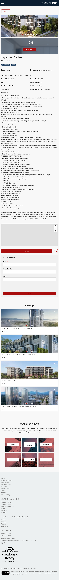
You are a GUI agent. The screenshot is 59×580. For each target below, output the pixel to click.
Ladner (3, 508)
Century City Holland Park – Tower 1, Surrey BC (19, 406)
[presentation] (16, 288)
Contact (3, 493)
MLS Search (5, 482)
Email (5, 276)
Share (27, 251)
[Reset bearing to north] (55, 231)
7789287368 (7, 533)
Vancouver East (6, 502)
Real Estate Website (23, 568)
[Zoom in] (55, 226)
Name (5, 262)
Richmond (4, 510)
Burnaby (3, 512)
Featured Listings (6, 480)
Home (3, 478)
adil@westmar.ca (10, 538)
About (3, 490)
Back (5, 11)
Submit (29, 293)
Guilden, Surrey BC (9, 381)
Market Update (5, 488)
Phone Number (7, 269)
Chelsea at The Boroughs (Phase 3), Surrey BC (18, 355)
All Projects (4, 526)
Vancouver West (6, 504)
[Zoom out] (55, 228)
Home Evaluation (6, 484)
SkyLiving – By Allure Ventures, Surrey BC (17, 329)
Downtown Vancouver (7, 506)
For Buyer (4, 486)
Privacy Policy (5, 495)
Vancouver (4, 524)
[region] (29, 235)
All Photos (29, 49)
